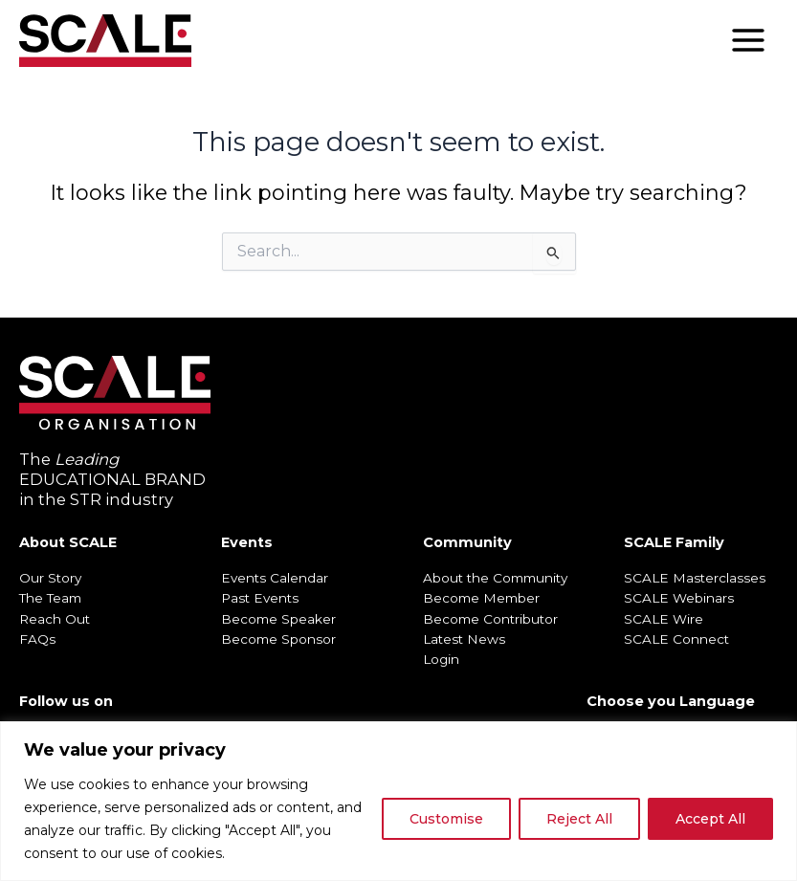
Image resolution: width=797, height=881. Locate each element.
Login (441, 659)
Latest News (464, 639)
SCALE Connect (676, 639)
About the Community (495, 577)
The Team (50, 598)
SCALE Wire (663, 619)
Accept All (710, 818)
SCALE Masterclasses (694, 577)
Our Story (50, 577)
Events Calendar (274, 577)
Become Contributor (490, 619)
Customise (446, 818)
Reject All (579, 818)
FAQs (37, 639)
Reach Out (54, 619)
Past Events (260, 598)
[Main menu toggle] (748, 40)
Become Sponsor (278, 639)
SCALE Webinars (679, 598)
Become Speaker (278, 619)
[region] (398, 801)
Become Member (481, 598)
